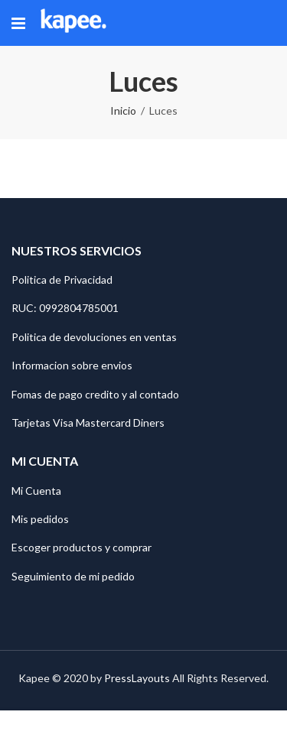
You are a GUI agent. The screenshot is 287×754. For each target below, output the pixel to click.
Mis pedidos (40, 518)
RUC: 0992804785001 (65, 307)
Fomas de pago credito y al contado (95, 394)
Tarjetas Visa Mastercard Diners (88, 422)
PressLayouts (137, 677)
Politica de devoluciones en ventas (94, 336)
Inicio (123, 110)
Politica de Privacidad (62, 279)
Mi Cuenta (36, 490)
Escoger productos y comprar (81, 547)
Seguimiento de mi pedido (73, 576)
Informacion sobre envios (71, 365)
